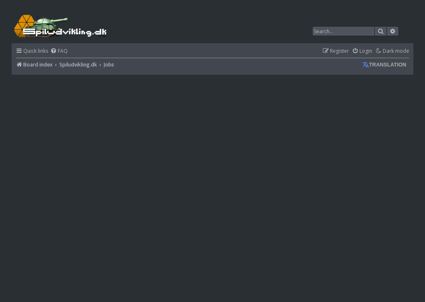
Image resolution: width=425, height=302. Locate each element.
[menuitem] (59, 51)
